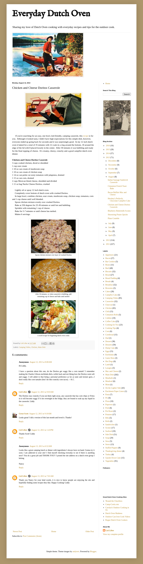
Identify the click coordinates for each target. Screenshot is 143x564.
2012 (108, 240)
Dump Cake (110, 348)
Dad (107, 338)
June (110, 227)
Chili (107, 311)
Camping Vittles (24, 347)
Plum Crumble (113, 218)
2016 (108, 146)
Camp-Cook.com (112, 504)
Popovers (109, 405)
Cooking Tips (110, 328)
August (111, 177)
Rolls (107, 421)
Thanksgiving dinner (113, 451)
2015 (108, 149)
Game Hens (110, 358)
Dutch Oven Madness (113, 513)
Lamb (107, 365)
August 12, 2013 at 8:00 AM (41, 362)
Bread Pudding (111, 278)
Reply (21, 383)
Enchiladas (109, 355)
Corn (107, 331)
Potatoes (108, 414)
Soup (107, 438)
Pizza (107, 401)
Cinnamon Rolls (111, 315)
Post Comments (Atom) (32, 536)
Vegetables (109, 461)
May (110, 231)
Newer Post (17, 531)
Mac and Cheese (111, 371)
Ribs (107, 418)
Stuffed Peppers (111, 448)
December (112, 161)
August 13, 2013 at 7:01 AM (42, 476)
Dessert (108, 341)
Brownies (109, 288)
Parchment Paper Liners (114, 391)
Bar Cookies (110, 262)
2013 (108, 157)
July (110, 223)
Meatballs (109, 378)
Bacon (107, 258)
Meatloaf (109, 381)
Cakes (107, 291)
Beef (107, 268)
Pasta (107, 394)
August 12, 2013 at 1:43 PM (42, 430)
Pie (106, 398)
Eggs (107, 351)
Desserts (108, 345)
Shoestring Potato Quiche (118, 215)
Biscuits (108, 271)
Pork (107, 408)
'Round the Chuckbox (113, 501)
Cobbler (108, 318)
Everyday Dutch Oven (51, 14)
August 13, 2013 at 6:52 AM (41, 446)
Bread (107, 275)
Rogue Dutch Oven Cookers (116, 520)
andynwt (75, 551)
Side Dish (109, 434)
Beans (107, 265)
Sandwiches (110, 425)
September (112, 173)
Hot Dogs (109, 361)
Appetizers (109, 255)
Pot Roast (109, 411)
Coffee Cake (110, 321)
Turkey (108, 454)
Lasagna (108, 368)
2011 (108, 244)
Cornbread (109, 335)
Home (53, 531)
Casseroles (109, 301)
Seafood (108, 431)
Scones (108, 428)
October (111, 169)
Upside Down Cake (113, 458)
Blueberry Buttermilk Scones (119, 211)
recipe (85, 136)
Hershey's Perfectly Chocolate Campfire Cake (119, 200)
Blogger (93, 551)
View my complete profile (113, 534)
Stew (107, 441)
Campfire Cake (111, 295)
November (112, 165)
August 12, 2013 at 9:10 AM (40, 414)
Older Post (90, 531)
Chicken (34, 347)
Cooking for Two (112, 325)
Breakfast (109, 285)
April (110, 235)
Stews (107, 444)
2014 (108, 153)
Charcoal (109, 305)
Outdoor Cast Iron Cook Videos (117, 517)
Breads (108, 281)
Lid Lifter (23, 392)
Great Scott (23, 414)
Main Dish (42, 347)
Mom (107, 385)
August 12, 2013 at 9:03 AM (42, 392)
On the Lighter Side (113, 388)
